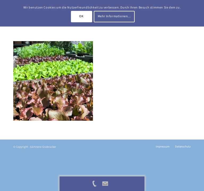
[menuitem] (162, 146)
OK (81, 16)
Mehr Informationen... (114, 16)
